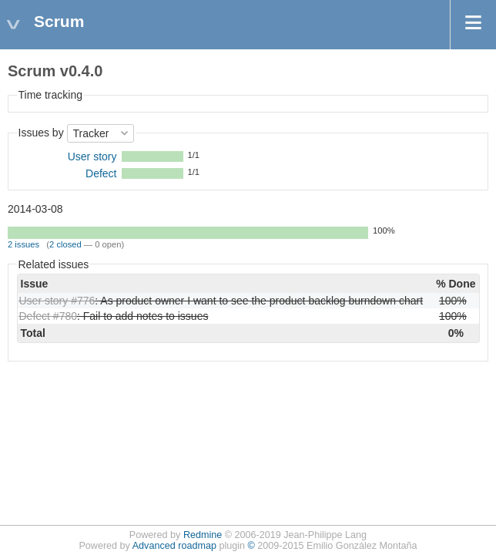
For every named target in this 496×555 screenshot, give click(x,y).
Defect (100, 173)
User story (92, 156)
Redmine (202, 535)
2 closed (65, 244)
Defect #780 (48, 316)
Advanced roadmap (174, 545)
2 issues (23, 244)
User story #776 (57, 300)
